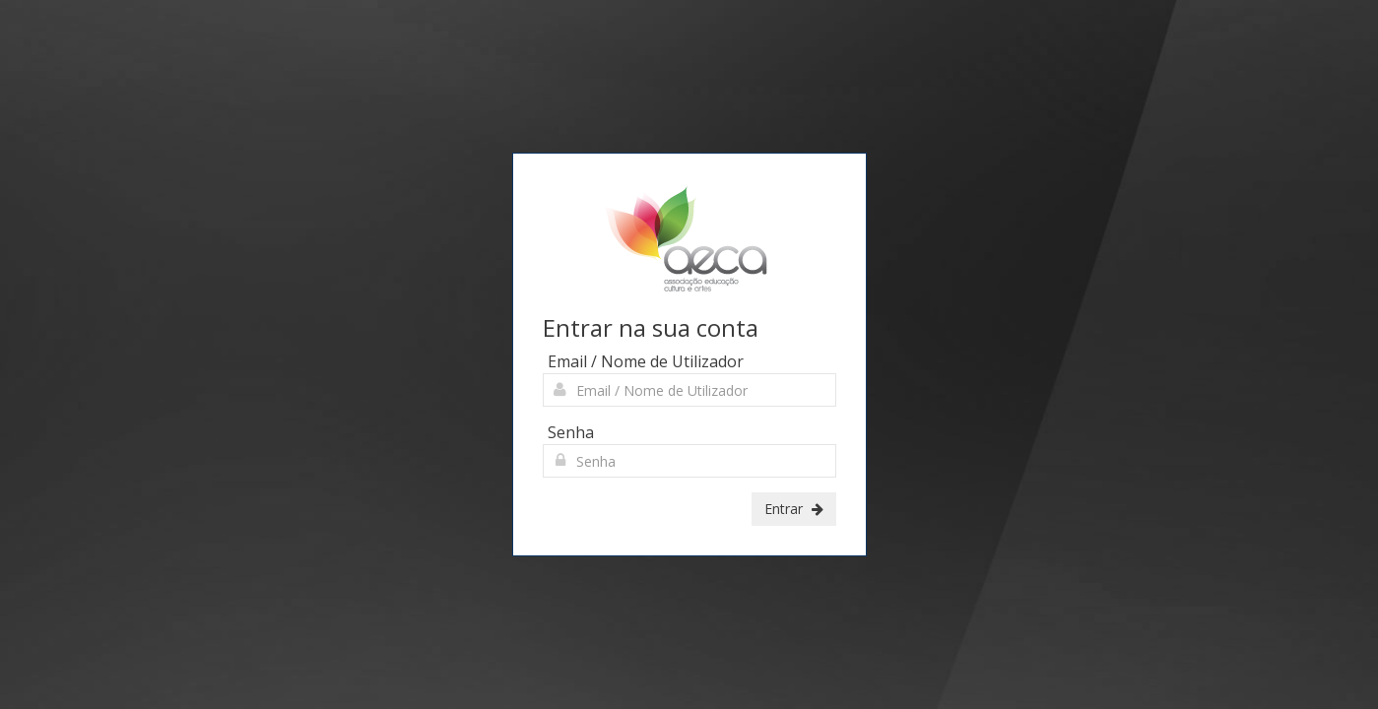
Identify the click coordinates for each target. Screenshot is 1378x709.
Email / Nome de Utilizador (646, 361)
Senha (571, 432)
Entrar (793, 508)
